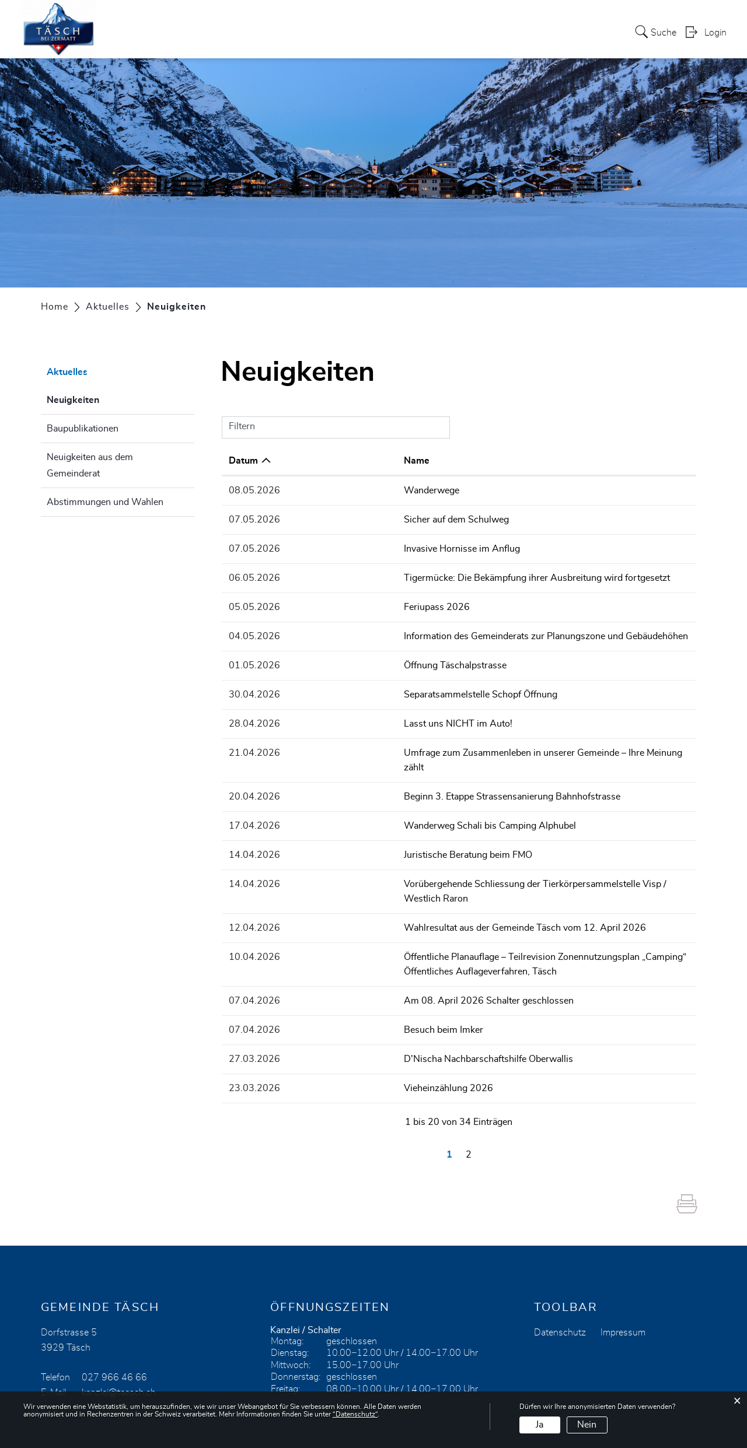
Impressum (623, 1291)
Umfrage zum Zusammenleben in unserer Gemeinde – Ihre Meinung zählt (444, 747)
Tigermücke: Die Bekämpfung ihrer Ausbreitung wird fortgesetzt (427, 576)
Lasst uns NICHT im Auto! (348, 719)
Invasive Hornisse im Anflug (352, 547)
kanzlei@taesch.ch (119, 1351)
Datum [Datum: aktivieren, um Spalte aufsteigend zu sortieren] (243, 460)
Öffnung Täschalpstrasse (345, 662)
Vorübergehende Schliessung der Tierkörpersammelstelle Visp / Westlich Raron (458, 862)
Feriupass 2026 (327, 604)
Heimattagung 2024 (350, 31)
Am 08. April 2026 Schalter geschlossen (379, 961)
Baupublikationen (82, 428)
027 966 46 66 (114, 1336)
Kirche (520, 31)
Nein (586, 1424)
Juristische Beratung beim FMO (358, 833)
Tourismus (570, 31)
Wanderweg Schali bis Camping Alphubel (380, 804)
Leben (480, 31)
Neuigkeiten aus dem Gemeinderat (90, 465)
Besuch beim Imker (334, 990)
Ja (539, 1424)
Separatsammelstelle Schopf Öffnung (371, 690)
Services (273, 31)
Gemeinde (432, 31)
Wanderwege (322, 490)
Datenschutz (560, 1291)
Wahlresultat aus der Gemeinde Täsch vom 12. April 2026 (415, 890)
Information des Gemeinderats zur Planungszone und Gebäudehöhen (436, 633)
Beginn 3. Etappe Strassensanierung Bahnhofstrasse (402, 776)
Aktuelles (221, 31)
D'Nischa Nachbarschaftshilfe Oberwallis (378, 1018)
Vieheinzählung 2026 (338, 1047)
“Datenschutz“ (355, 1414)
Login (715, 32)
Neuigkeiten (102, 398)
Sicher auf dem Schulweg (346, 519)
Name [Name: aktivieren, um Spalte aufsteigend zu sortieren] (307, 460)
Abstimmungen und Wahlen (105, 502)
